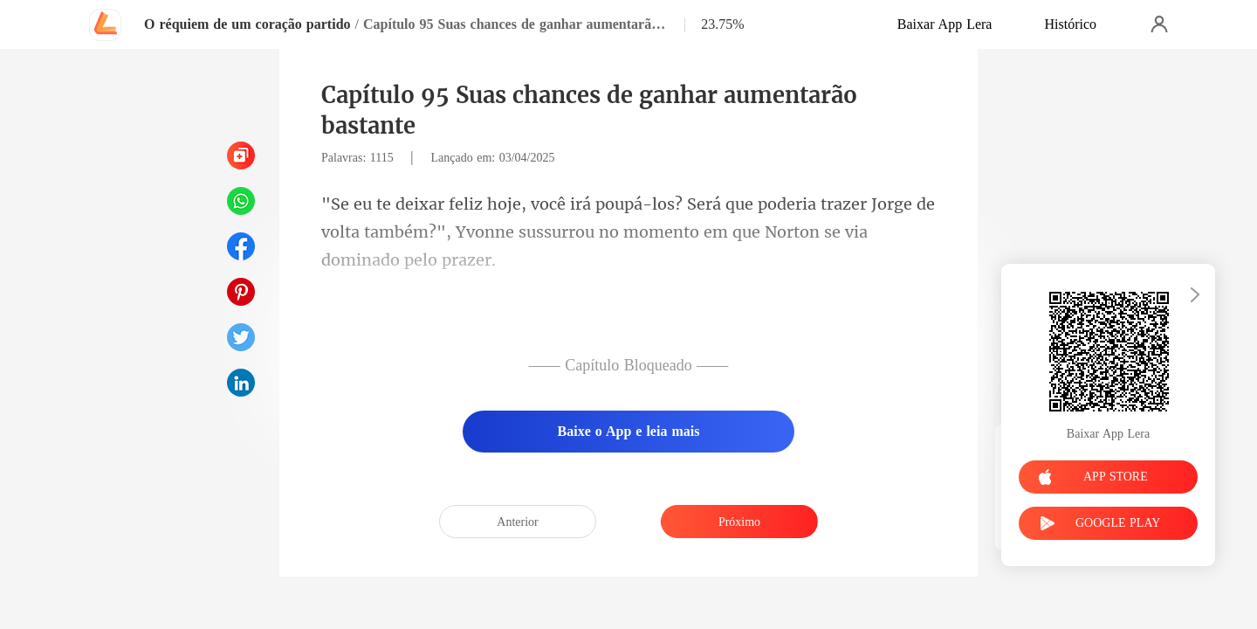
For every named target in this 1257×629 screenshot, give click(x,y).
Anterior (517, 522)
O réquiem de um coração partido (247, 24)
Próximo (739, 522)
